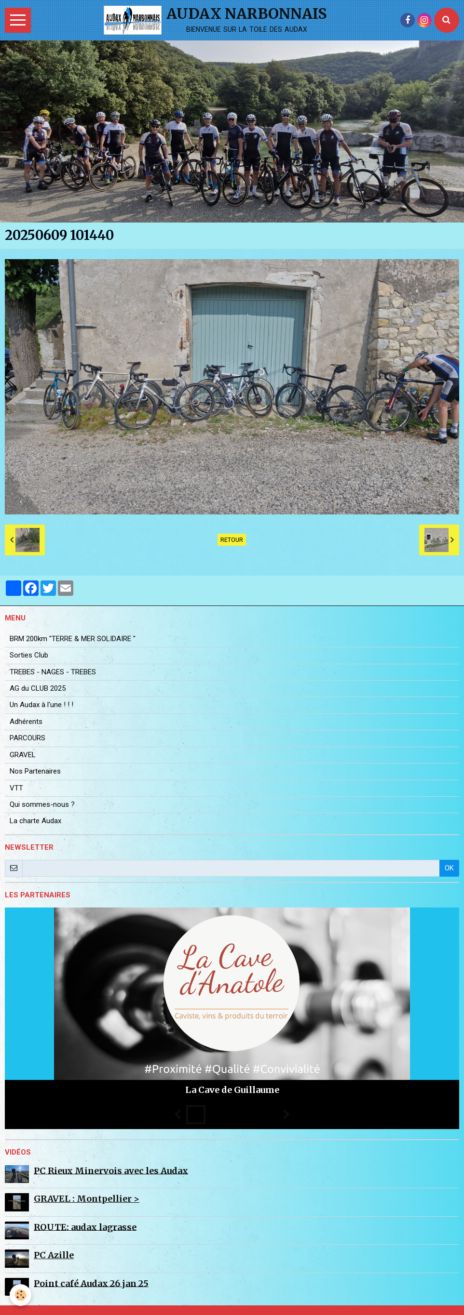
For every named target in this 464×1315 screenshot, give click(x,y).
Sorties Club (29, 655)
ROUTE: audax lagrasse (85, 1226)
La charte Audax (35, 820)
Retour (231, 539)
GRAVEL (23, 754)
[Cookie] (20, 1295)
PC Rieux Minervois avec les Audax (111, 1170)
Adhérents (26, 721)
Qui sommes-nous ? (42, 804)
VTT (16, 788)
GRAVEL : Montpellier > (86, 1198)
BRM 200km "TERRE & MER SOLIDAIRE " (73, 638)
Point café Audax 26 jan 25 (91, 1283)
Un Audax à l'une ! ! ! (41, 704)
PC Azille (54, 1255)
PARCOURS (27, 738)
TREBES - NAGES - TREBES (53, 672)
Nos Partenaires (35, 771)
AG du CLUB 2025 (38, 688)
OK (449, 868)
